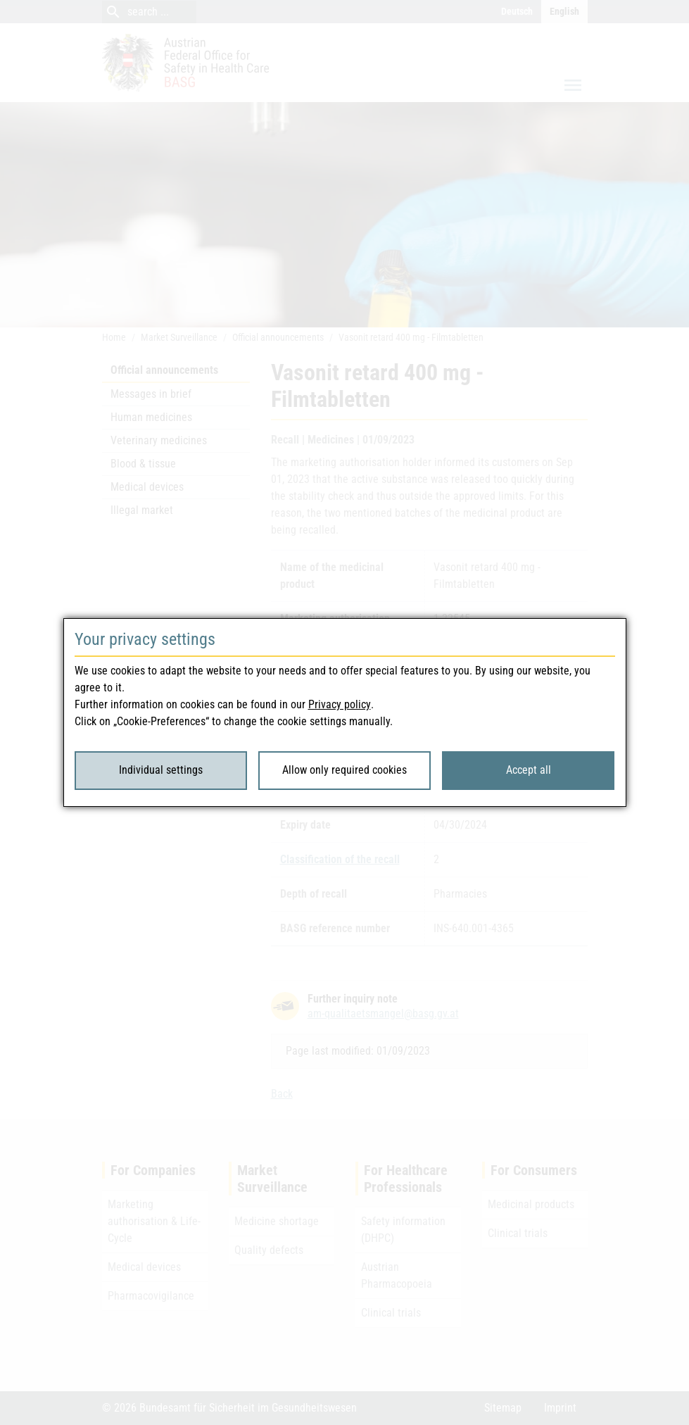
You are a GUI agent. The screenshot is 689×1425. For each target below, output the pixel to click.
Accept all (528, 770)
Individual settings (161, 770)
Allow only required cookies (344, 770)
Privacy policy (339, 704)
